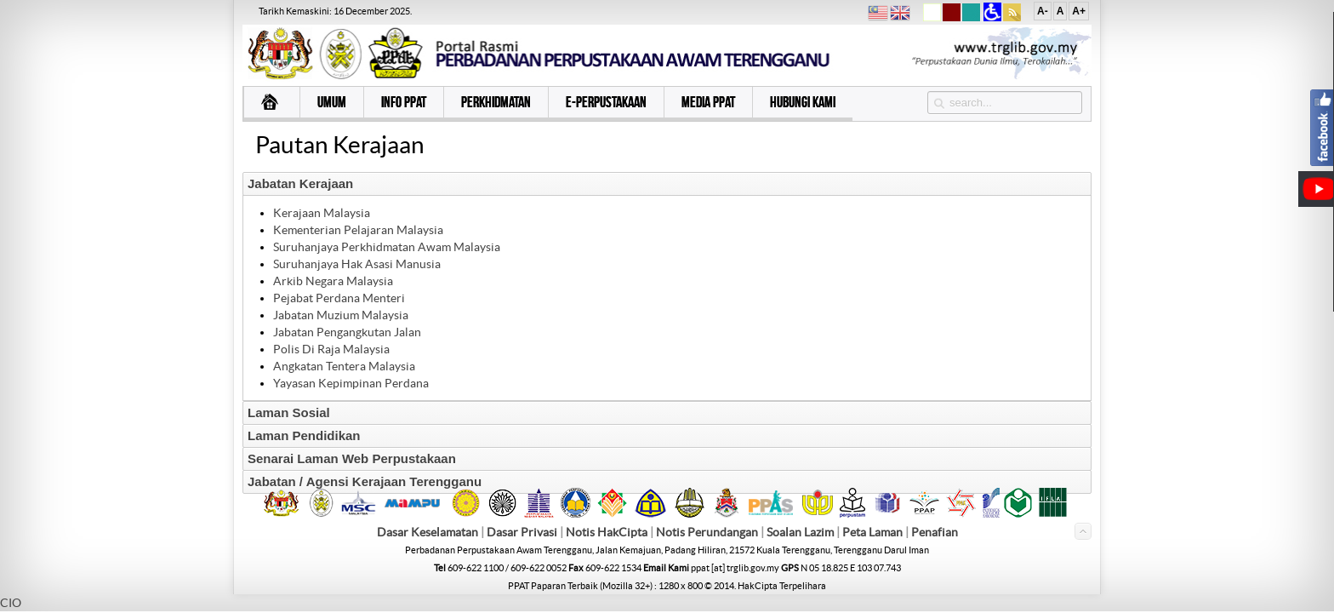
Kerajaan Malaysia (321, 213)
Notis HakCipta (606, 532)
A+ (1079, 11)
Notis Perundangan (707, 532)
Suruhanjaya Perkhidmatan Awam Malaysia (386, 247)
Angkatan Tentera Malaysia (344, 366)
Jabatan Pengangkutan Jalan (347, 332)
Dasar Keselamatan (427, 532)
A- (1042, 11)
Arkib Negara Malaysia (333, 281)
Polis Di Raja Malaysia (331, 349)
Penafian (934, 532)
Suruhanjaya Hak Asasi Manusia (357, 264)
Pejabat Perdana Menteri (339, 298)
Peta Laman (873, 532)
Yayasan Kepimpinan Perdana (351, 383)
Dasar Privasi (522, 532)
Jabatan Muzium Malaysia (340, 315)
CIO (10, 603)
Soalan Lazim (800, 532)
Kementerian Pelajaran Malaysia (358, 230)
